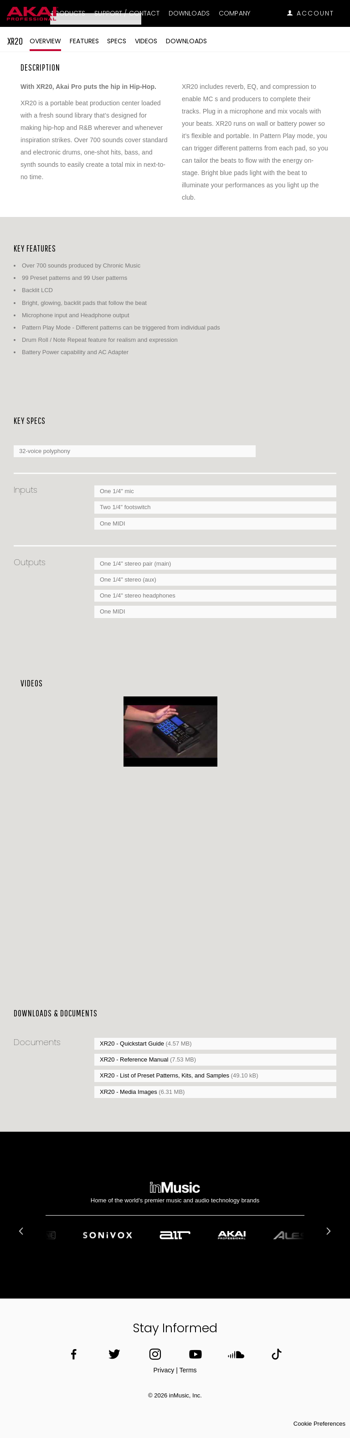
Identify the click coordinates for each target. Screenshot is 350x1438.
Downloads (189, 13)
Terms (187, 1370)
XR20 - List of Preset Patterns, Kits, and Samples (165, 1075)
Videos (146, 41)
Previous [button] (22, 1231)
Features (84, 41)
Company (234, 13)
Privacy (163, 1370)
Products (68, 13)
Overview (45, 41)
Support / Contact (126, 13)
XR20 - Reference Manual (135, 1059)
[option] (170, 731)
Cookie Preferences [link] (319, 1423)
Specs (116, 41)
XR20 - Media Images (129, 1091)
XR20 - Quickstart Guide (133, 1043)
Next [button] (327, 1231)
